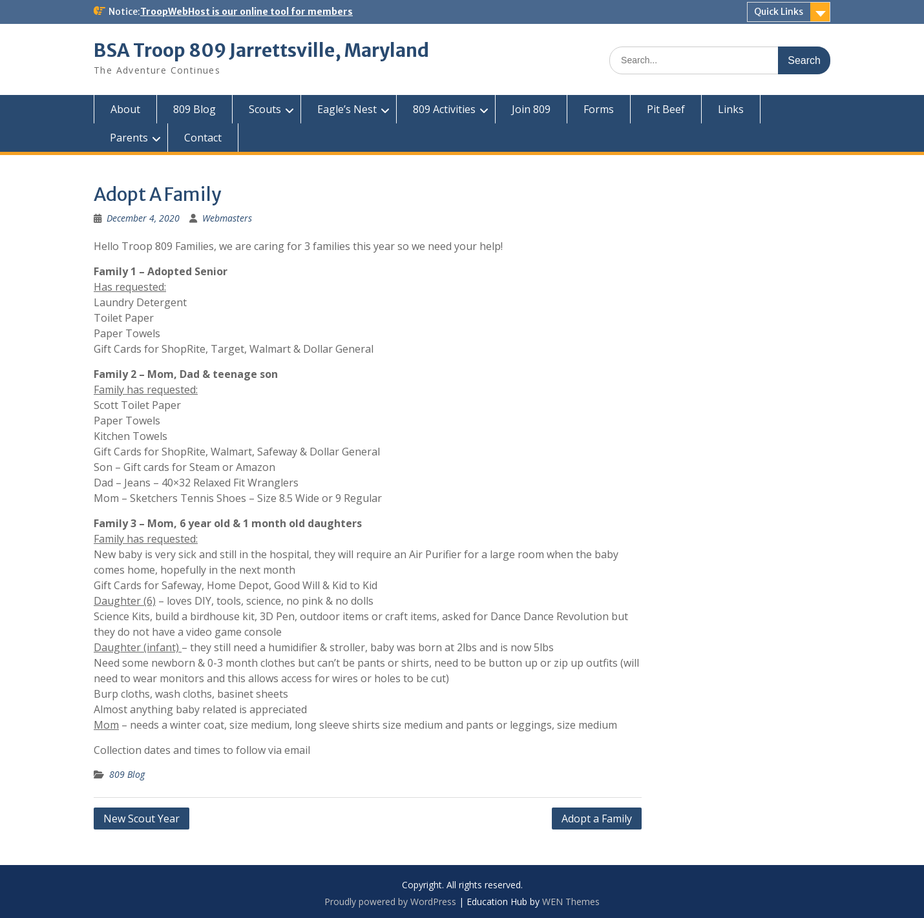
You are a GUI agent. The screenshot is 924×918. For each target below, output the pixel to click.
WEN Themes (571, 901)
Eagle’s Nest (347, 109)
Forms (598, 109)
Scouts (265, 109)
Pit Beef (666, 109)
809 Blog (194, 109)
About (125, 109)
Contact (203, 137)
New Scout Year (141, 818)
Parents (129, 137)
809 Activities (444, 109)
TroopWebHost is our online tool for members (246, 11)
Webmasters (227, 218)
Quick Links (778, 11)
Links (731, 109)
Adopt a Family (597, 818)
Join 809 (531, 109)
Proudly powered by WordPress (390, 901)
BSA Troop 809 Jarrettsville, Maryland (261, 50)
